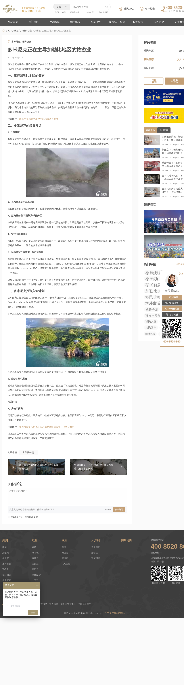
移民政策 (149, 50)
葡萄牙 (35, 558)
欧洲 (35, 540)
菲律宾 (65, 558)
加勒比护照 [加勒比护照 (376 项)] (155, 291)
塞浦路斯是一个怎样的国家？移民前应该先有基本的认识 (93, 467)
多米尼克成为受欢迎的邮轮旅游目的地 (38, 119)
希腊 (34, 547)
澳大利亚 (95, 547)
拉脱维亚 (36, 591)
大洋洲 (95, 540)
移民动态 (27, 30)
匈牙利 (35, 586)
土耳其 (35, 580)
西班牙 (35, 569)
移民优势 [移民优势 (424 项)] (153, 285)
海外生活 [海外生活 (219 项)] (152, 303)
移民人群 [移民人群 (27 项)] (150, 321)
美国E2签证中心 (68, 604)
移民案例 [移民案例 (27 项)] (150, 327)
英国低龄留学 (84, 604)
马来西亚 (66, 564)
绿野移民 (53, 604)
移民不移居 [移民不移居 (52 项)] (153, 315)
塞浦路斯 (36, 575)
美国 (4, 547)
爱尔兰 (35, 564)
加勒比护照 (28, 452)
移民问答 (149, 68)
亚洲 (64, 540)
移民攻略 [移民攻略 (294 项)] (153, 297)
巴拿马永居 (89, 12)
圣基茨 (5, 558)
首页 (6, 30)
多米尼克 (16, 30)
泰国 (64, 547)
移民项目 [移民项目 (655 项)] (154, 278)
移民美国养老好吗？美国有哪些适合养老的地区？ (38, 467)
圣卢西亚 (6, 564)
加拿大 (5, 553)
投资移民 (42, 604)
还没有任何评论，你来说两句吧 (23, 517)
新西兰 (94, 553)
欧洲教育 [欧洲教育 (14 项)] (150, 333)
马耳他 (35, 553)
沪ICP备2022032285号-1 (116, 613)
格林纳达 (6, 575)
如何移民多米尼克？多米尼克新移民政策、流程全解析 (46, 427)
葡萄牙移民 (103, 12)
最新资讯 (150, 130)
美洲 (5, 540)
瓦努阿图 (95, 558)
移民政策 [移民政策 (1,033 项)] (154, 272)
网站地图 (126, 540)
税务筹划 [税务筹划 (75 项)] (151, 309)
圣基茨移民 (74, 12)
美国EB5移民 (60, 12)
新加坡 (65, 553)
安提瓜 (5, 569)
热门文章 (164, 130)
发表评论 (119, 509)
